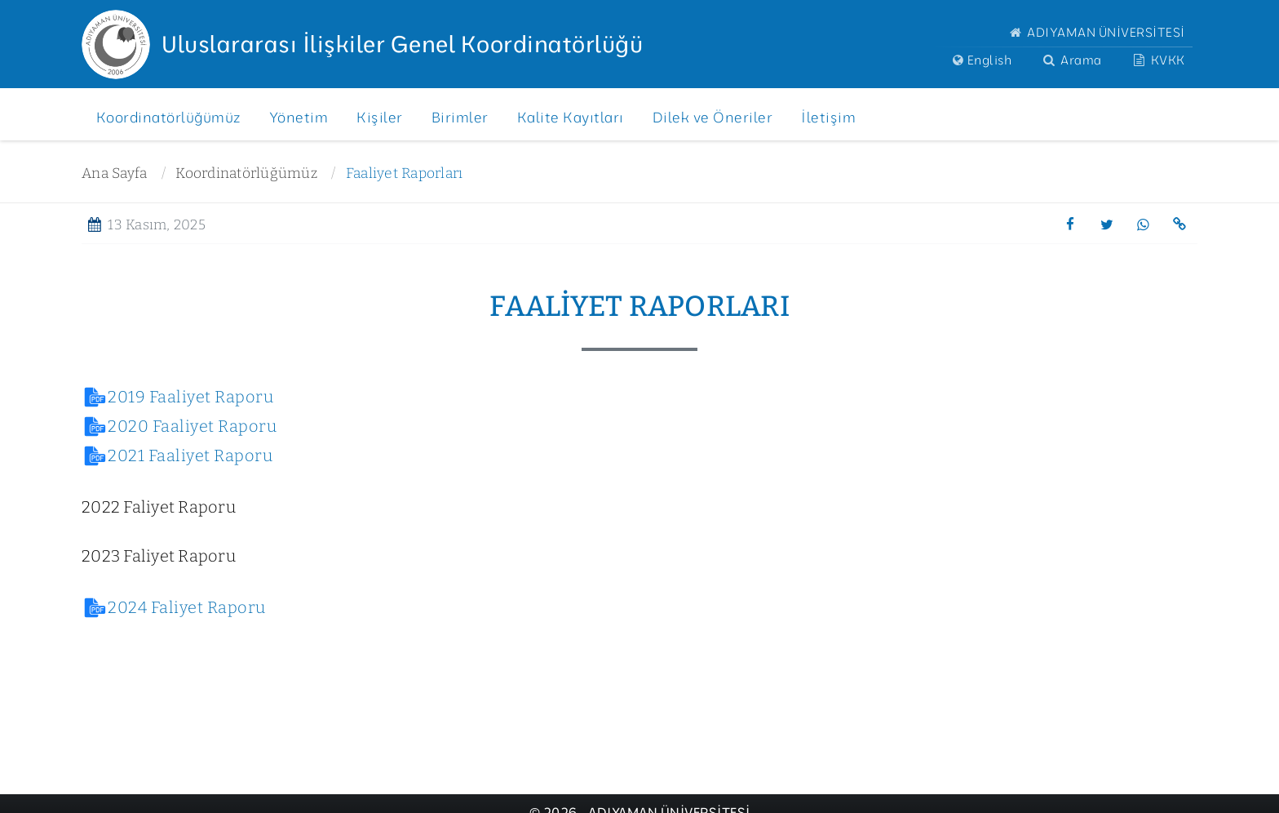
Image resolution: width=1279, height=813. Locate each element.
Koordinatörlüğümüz (246, 173)
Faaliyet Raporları (404, 173)
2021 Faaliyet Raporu (190, 455)
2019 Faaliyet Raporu (190, 396)
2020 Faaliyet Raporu (192, 426)
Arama (1070, 60)
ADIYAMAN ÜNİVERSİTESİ (1095, 32)
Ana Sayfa (114, 173)
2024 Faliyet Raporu (187, 607)
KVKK (1158, 60)
